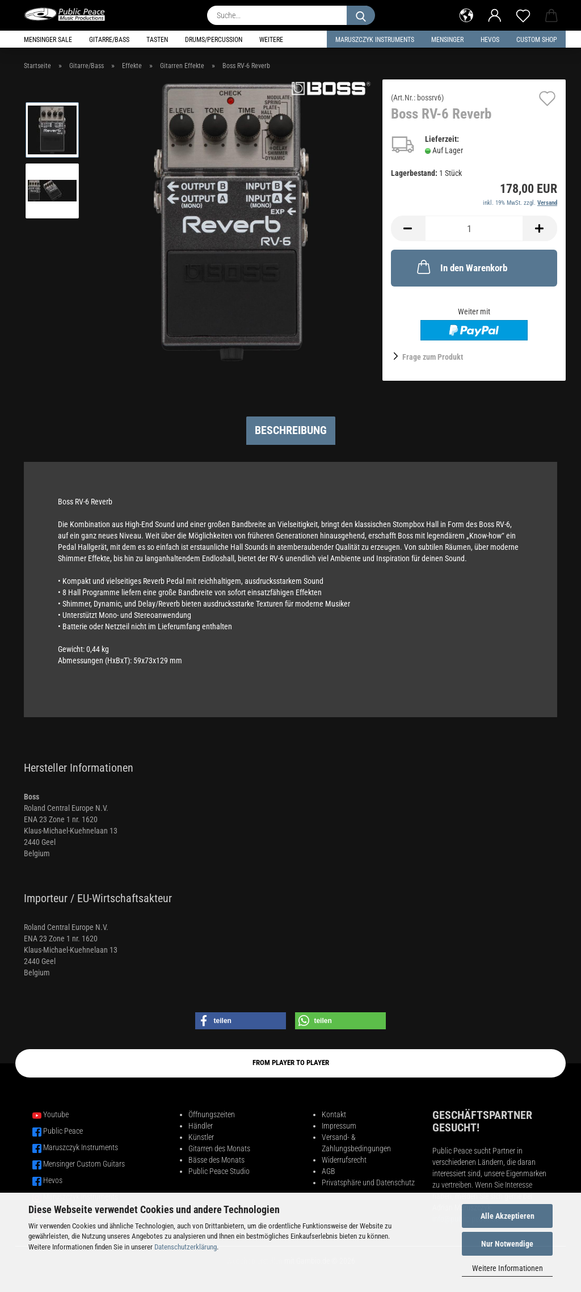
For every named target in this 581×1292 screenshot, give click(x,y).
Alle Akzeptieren (507, 1216)
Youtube (56, 1114)
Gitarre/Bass (109, 40)
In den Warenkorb (461, 267)
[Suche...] (361, 15)
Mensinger (447, 40)
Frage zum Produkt (432, 356)
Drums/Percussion (213, 40)
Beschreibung (291, 430)
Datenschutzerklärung (185, 1247)
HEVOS (490, 40)
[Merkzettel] (523, 14)
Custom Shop (536, 40)
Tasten (157, 40)
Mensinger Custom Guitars (84, 1163)
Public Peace (63, 1130)
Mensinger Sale (48, 40)
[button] (466, 14)
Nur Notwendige (507, 1243)
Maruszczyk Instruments (374, 40)
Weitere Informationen (507, 1268)
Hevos (52, 1180)
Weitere (271, 40)
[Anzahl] (474, 228)
